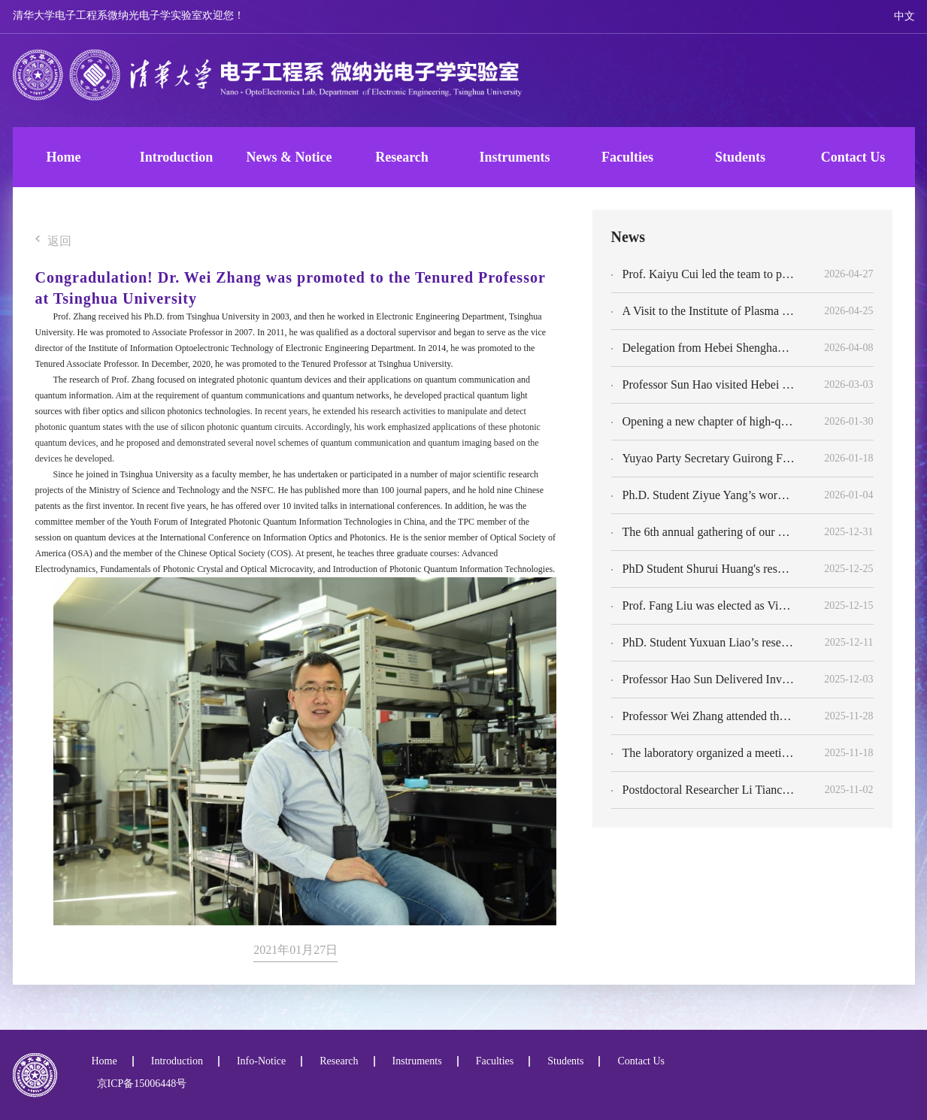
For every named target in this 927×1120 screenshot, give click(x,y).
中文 (904, 16)
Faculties (627, 157)
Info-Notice (261, 1061)
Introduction (177, 157)
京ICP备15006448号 (139, 1083)
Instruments (514, 157)
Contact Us (853, 157)
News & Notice (289, 157)
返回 (53, 241)
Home (64, 157)
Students (740, 157)
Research (402, 157)
